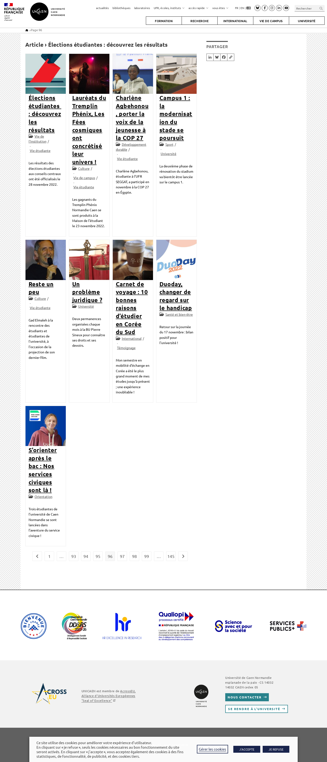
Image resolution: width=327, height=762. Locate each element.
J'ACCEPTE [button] (246, 749)
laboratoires (142, 8)
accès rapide (199, 8)
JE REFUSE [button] (276, 749)
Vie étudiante (40, 150)
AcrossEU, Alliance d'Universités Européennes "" (109, 695)
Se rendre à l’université (254, 709)
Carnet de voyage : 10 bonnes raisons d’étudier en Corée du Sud (132, 308)
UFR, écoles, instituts (169, 8)
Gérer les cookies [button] (212, 749)
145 (170, 556)
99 (146, 556)
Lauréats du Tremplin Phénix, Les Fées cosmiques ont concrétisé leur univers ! (89, 129)
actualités (102, 8)
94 (85, 556)
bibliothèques (121, 8)
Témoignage (126, 348)
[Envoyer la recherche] (321, 8)
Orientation (43, 496)
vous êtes (220, 8)
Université (168, 153)
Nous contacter (245, 697)
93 (73, 556)
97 (122, 556)
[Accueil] (27, 30)
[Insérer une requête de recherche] (310, 8)
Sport (169, 144)
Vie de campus (84, 177)
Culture (84, 168)
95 (98, 556)
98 (134, 556)
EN (242, 8)
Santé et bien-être (179, 314)
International (132, 338)
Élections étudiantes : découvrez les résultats (45, 113)
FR (236, 8)
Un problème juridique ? (87, 292)
